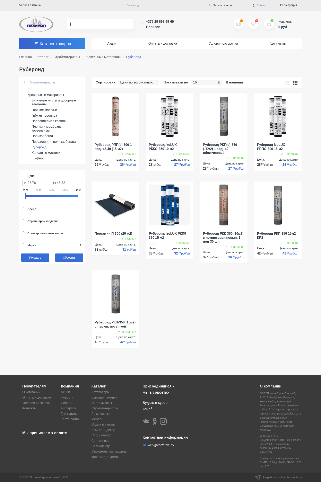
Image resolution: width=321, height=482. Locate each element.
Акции (111, 43)
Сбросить (69, 257)
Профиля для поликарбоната (54, 141)
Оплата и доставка (162, 43)
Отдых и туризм (103, 424)
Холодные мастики (46, 152)
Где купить (278, 43)
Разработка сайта (278, 477)
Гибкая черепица (44, 115)
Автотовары (101, 392)
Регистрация (288, 5)
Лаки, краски (101, 414)
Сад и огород (102, 435)
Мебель (97, 419)
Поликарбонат (42, 136)
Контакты (29, 408)
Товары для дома (105, 457)
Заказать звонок (222, 5)
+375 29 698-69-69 (160, 24)
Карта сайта (70, 419)
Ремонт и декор (103, 430)
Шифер (37, 158)
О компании (31, 392)
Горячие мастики (44, 110)
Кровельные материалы (45, 95)
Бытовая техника (104, 397)
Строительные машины (109, 451)
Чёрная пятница (30, 5)
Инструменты (102, 403)
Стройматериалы (39, 82)
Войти (258, 5)
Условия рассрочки (223, 43)
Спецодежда (101, 446)
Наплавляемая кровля (49, 121)
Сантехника (100, 441)
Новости (67, 397)
